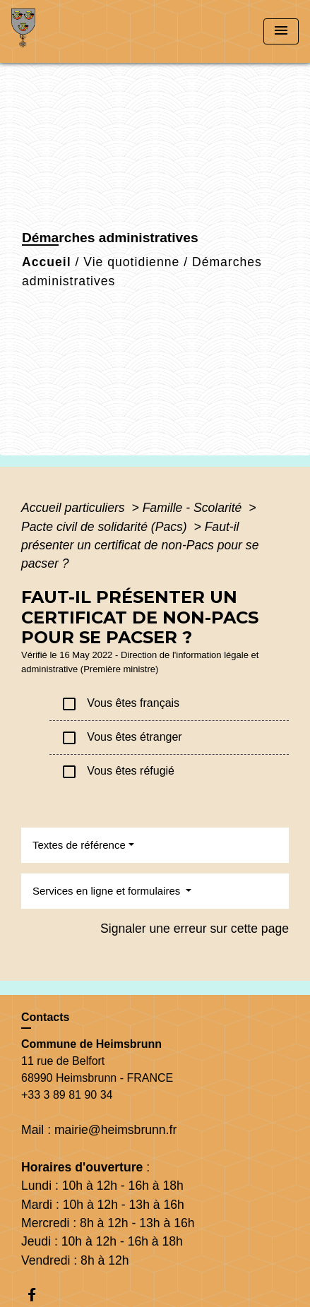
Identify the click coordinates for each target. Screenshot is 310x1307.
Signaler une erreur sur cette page (194, 928)
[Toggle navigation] (281, 31)
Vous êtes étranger (121, 737)
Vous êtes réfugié (117, 771)
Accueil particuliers (75, 508)
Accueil (46, 262)
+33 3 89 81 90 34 (66, 1095)
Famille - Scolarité (194, 508)
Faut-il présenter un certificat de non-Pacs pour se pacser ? (139, 545)
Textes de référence (79, 845)
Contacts (45, 1017)
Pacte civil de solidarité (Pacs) (106, 527)
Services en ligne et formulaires (107, 891)
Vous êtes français (120, 704)
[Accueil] (64, 31)
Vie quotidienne (131, 262)
